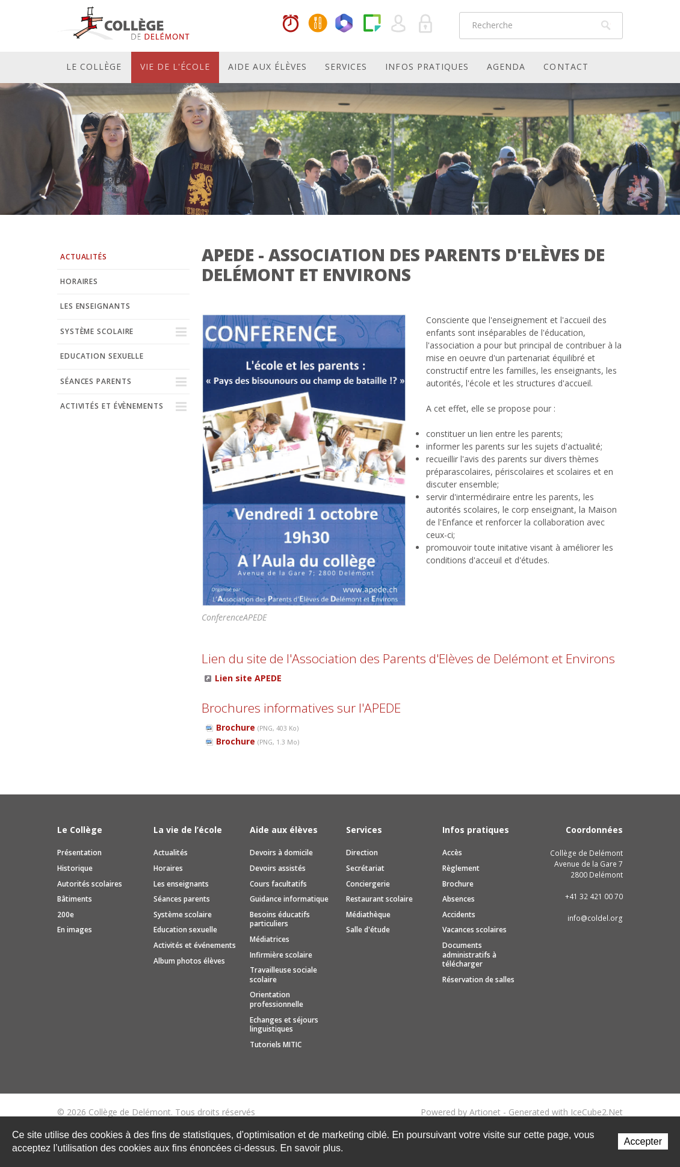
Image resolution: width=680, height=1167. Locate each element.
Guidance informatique (289, 899)
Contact (565, 66)
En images (74, 929)
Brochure (257, 727)
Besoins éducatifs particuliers (280, 919)
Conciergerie (368, 884)
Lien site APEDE (248, 678)
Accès (452, 852)
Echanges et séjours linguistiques (284, 1025)
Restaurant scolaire (379, 899)
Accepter (643, 1141)
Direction (362, 852)
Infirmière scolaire (281, 955)
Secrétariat (365, 868)
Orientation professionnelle (276, 999)
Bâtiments (74, 899)
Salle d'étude (368, 929)
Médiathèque (368, 914)
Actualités (83, 257)
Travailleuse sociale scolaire (283, 975)
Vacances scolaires (474, 929)
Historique (75, 868)
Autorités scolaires (89, 884)
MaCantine (318, 24)
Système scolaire (97, 331)
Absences (458, 899)
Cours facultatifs (278, 884)
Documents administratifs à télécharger (469, 954)
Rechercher (606, 25)
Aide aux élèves (267, 66)
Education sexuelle (102, 356)
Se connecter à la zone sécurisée (426, 24)
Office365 (345, 24)
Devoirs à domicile (281, 852)
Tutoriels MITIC (275, 1044)
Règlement (461, 868)
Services (346, 66)
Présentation (79, 852)
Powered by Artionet (461, 1112)
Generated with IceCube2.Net (565, 1112)
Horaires (291, 24)
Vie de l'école (175, 66)
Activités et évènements (112, 406)
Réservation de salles (478, 979)
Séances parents (96, 381)
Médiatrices (269, 939)
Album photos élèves (189, 961)
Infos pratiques (427, 66)
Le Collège (94, 66)
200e (65, 914)
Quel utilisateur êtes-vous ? (399, 24)
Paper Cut (372, 24)
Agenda (506, 66)
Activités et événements (194, 945)
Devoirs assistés (278, 868)
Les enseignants (95, 306)
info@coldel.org (595, 918)
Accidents (458, 914)
